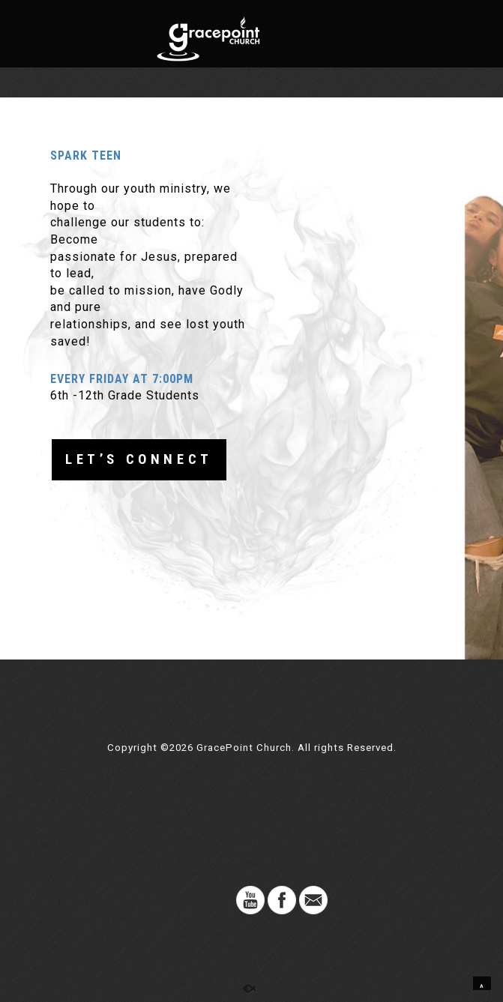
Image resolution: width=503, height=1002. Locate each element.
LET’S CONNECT (139, 459)
